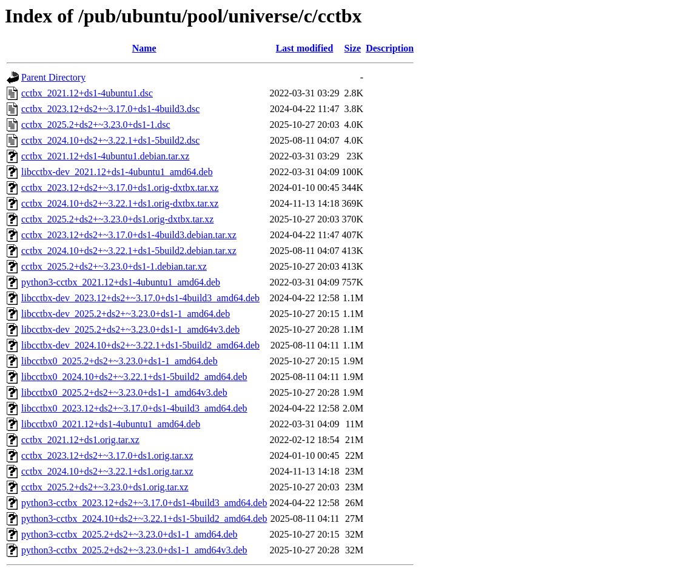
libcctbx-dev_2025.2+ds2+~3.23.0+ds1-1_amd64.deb (125, 314)
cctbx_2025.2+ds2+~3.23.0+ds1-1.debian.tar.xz (114, 266)
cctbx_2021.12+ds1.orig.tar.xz (80, 440)
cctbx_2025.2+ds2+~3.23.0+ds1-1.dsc (95, 124)
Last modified (305, 48)
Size (352, 48)
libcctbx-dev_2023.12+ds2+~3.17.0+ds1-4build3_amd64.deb (140, 298)
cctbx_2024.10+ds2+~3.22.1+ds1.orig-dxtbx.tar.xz (119, 203)
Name (144, 48)
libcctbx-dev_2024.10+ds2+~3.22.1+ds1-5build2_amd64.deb (140, 345)
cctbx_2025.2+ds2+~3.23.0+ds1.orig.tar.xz (105, 487)
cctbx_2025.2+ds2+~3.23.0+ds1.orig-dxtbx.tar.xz (117, 219)
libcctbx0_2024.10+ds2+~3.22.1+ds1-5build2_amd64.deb (134, 377)
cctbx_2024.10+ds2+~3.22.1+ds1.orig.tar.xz (107, 471)
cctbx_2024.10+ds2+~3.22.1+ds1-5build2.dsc (110, 140)
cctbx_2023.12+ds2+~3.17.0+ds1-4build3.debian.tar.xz (129, 235)
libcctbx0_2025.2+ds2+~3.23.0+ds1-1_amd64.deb (119, 361)
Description (390, 48)
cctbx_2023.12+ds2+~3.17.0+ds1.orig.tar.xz (107, 455)
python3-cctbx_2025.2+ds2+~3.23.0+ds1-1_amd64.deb (129, 534)
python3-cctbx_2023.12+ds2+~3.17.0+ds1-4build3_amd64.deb (144, 503)
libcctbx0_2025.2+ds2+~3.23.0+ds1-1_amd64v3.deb (124, 392)
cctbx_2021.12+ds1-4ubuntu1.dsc (87, 93)
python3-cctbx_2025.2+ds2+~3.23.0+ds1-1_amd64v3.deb (134, 550)
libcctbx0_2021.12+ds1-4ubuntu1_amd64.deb (110, 424)
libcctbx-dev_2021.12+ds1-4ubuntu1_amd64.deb (117, 172)
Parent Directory (53, 77)
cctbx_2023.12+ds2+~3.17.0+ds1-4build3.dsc (110, 109)
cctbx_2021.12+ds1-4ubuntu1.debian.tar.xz (105, 156)
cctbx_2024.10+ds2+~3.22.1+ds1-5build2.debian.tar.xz (129, 250)
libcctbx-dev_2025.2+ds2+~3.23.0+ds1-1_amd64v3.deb (130, 329)
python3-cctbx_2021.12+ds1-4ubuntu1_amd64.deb (120, 282)
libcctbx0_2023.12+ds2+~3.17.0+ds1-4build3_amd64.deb (134, 408)
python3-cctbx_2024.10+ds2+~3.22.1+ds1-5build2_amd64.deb (144, 518)
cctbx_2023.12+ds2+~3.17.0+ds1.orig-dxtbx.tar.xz (119, 187)
